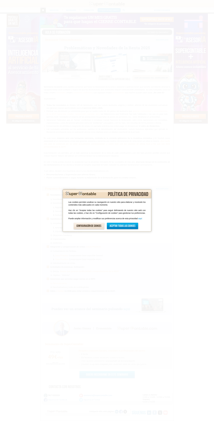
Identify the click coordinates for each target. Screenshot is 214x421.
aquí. (140, 218)
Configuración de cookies (88, 226)
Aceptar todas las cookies (122, 226)
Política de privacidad (128, 194)
